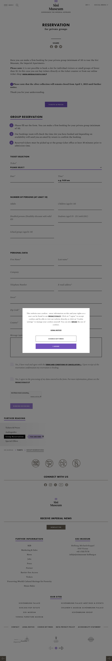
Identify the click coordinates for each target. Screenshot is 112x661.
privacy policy (54, 316)
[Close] (56, 346)
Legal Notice (56, 330)
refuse (74, 322)
